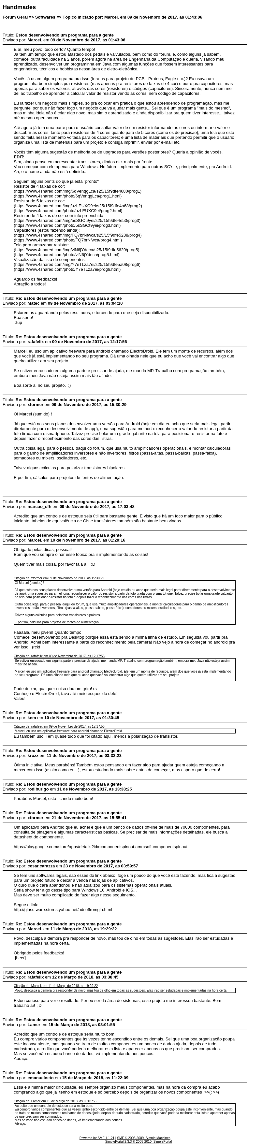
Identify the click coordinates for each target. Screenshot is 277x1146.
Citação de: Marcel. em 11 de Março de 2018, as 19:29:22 (56, 986)
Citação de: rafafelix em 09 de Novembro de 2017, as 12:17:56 (59, 656)
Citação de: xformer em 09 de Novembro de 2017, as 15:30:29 (59, 578)
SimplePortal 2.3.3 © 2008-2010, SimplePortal (138, 1141)
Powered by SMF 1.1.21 (97, 1138)
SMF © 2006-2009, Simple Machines (143, 1138)
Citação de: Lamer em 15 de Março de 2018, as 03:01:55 (55, 1101)
